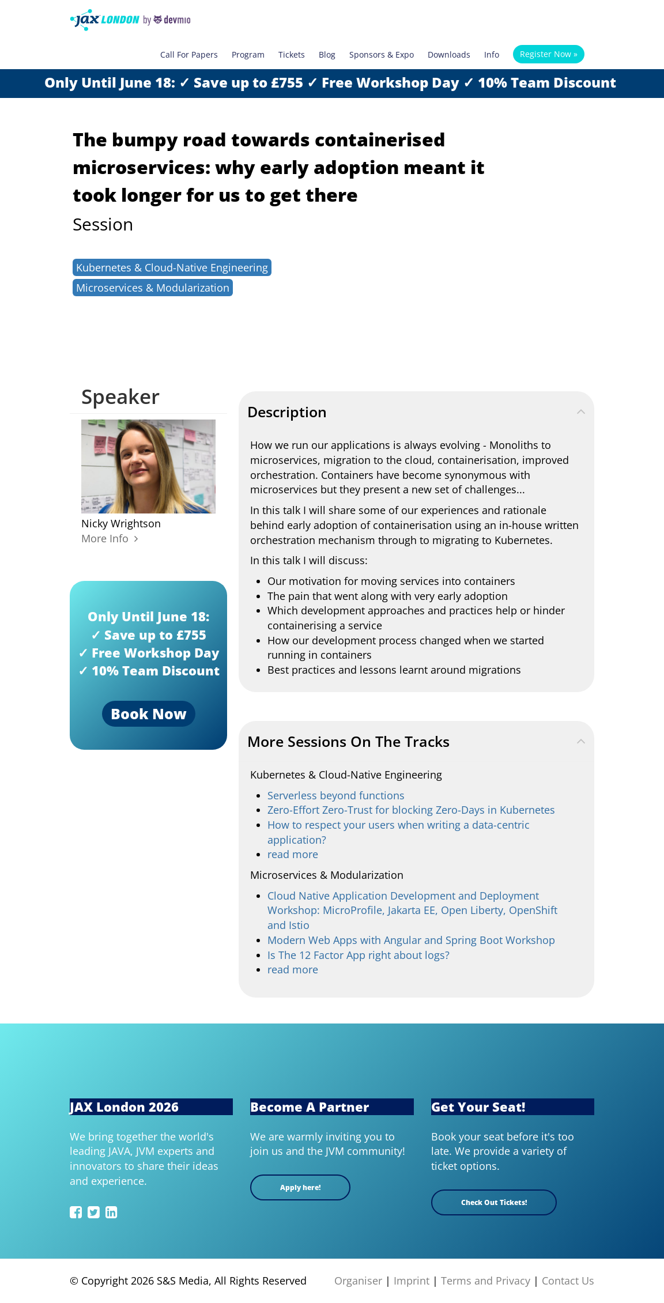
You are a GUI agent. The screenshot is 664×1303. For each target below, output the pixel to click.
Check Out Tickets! (494, 1202)
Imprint (411, 1280)
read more (292, 854)
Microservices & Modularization (152, 287)
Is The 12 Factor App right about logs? (358, 955)
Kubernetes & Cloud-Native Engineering (172, 267)
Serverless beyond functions (336, 795)
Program (248, 54)
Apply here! (300, 1187)
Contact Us (568, 1280)
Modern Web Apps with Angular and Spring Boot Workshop (411, 940)
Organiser (358, 1280)
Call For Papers (189, 54)
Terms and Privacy (485, 1280)
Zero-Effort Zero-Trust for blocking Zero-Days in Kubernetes (411, 810)
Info (491, 54)
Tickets (291, 54)
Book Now (149, 713)
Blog (327, 54)
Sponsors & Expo (381, 54)
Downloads (449, 54)
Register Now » (549, 53)
